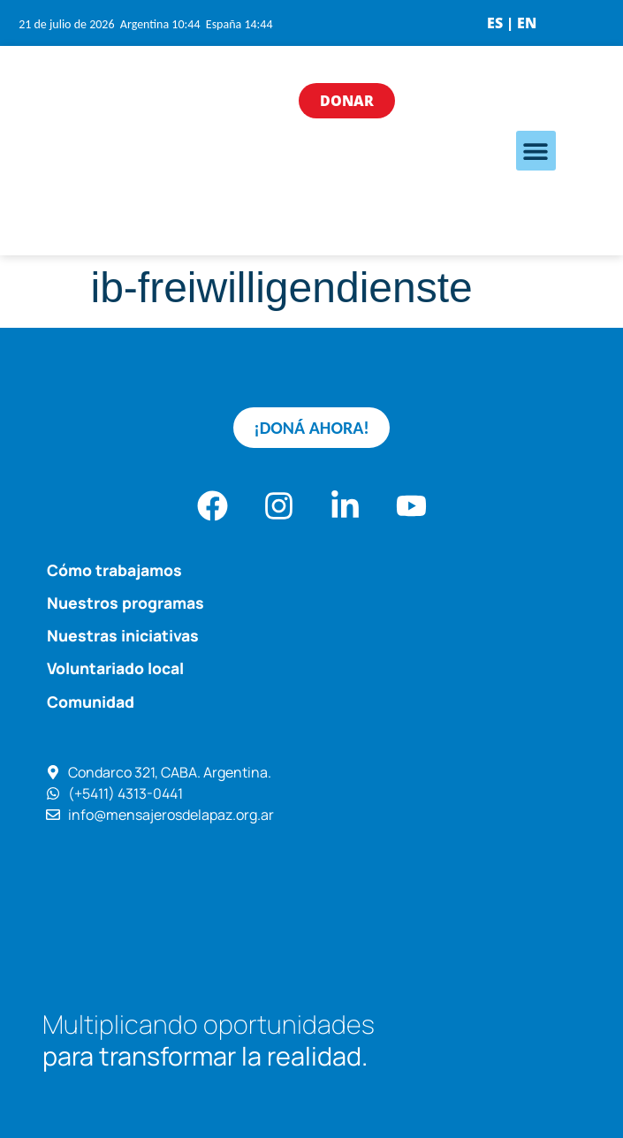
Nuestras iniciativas (123, 635)
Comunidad (90, 701)
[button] (536, 151)
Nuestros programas (125, 602)
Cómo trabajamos (114, 569)
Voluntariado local (115, 668)
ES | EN (511, 23)
